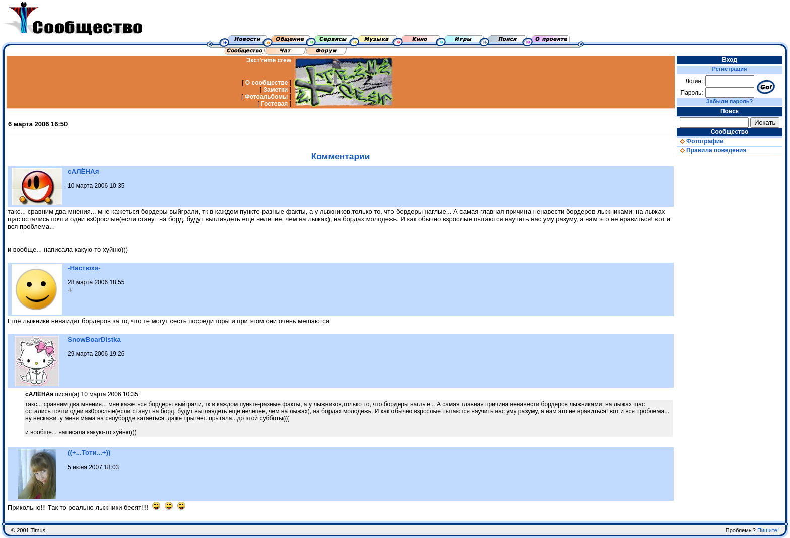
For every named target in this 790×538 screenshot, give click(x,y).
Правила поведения (711, 150)
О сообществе (266, 82)
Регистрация (729, 69)
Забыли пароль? (729, 101)
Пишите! (768, 530)
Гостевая (274, 103)
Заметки (275, 89)
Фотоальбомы (266, 96)
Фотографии (700, 141)
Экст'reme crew (268, 60)
